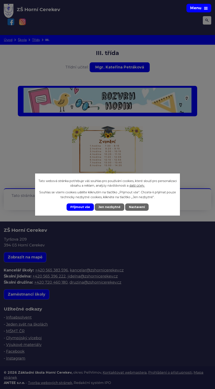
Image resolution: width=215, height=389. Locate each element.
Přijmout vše (80, 207)
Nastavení (137, 207)
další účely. (137, 185)
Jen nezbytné (109, 207)
